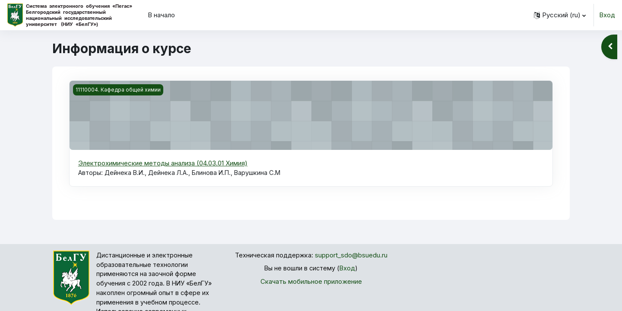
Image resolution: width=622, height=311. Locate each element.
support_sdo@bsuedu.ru (351, 256)
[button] (560, 15)
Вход (607, 15)
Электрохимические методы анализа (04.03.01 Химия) (163, 163)
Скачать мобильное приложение (311, 282)
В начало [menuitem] (161, 15)
